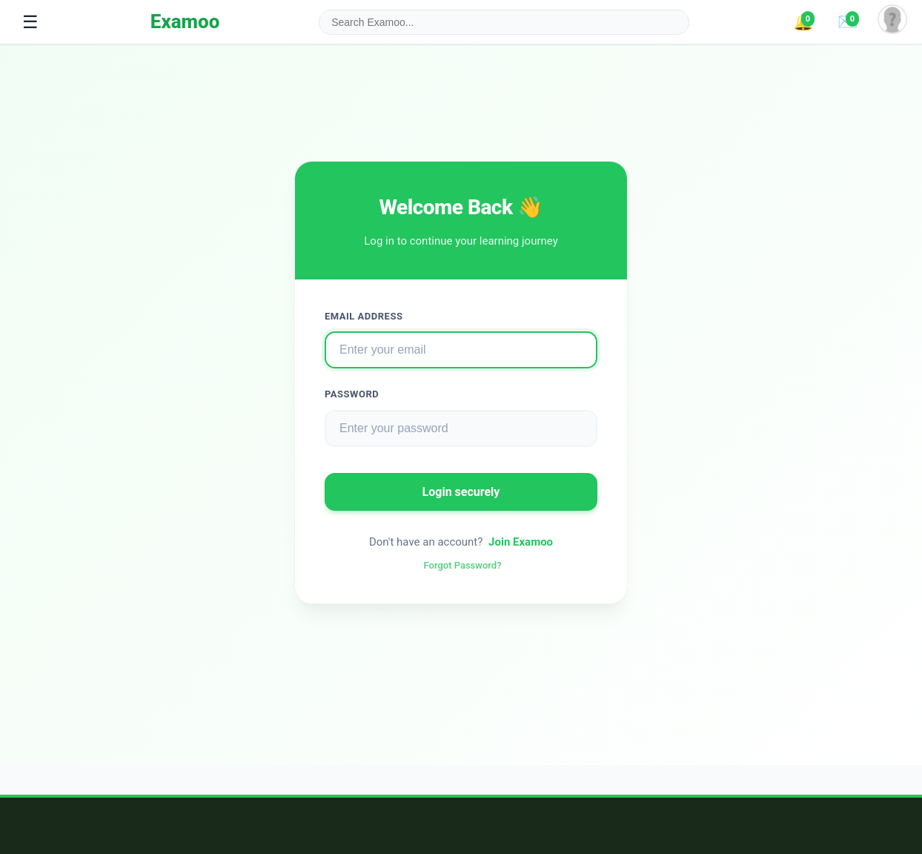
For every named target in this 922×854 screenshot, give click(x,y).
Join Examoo (520, 542)
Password (352, 394)
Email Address (363, 316)
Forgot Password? (463, 565)
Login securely (461, 492)
